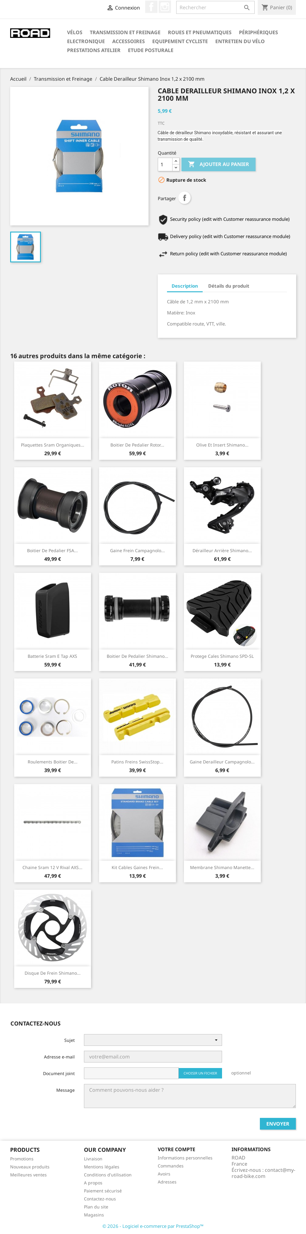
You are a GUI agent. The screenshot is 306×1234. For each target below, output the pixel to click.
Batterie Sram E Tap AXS (52, 656)
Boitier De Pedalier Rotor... (137, 445)
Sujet (69, 1040)
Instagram (165, 7)
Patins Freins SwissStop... (137, 762)
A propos (93, 1183)
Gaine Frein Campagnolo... (137, 550)
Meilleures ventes (28, 1175)
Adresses (167, 1182)
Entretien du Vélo (240, 41)
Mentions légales (101, 1167)
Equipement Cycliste (180, 41)
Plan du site (96, 1207)
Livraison (93, 1159)
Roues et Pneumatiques (200, 32)
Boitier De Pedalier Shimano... (137, 656)
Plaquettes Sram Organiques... (52, 445)
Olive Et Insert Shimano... (222, 445)
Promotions (22, 1159)
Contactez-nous (100, 1199)
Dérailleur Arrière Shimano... (222, 550)
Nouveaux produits (30, 1167)
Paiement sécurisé (103, 1191)
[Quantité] (165, 164)
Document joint (59, 1073)
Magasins (94, 1215)
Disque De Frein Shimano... (53, 973)
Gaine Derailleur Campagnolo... (222, 762)
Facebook (151, 7)
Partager (184, 198)
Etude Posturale (150, 50)
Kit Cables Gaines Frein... (137, 867)
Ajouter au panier (218, 164)
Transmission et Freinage (125, 32)
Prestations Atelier (94, 50)
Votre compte (176, 1149)
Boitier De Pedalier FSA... (52, 550)
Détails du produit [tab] (228, 286)
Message (65, 1090)
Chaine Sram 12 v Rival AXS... (52, 867)
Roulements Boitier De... (52, 762)
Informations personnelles (185, 1158)
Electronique (86, 41)
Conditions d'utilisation (108, 1175)
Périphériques (258, 32)
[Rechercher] (215, 7)
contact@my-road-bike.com (263, 1173)
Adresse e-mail (59, 1057)
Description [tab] (185, 286)
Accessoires (128, 41)
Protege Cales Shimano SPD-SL (222, 656)
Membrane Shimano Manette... (222, 867)
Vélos (74, 32)
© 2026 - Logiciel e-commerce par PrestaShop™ (153, 1226)
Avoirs (164, 1174)
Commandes (171, 1166)
